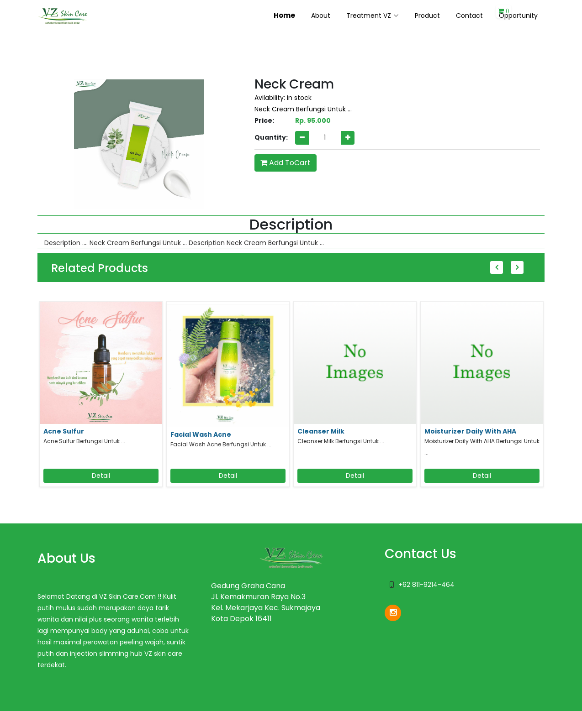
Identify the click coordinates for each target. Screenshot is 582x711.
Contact (469, 15)
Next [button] (517, 267)
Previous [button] (496, 267)
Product (427, 15)
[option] (101, 397)
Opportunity (518, 15)
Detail (101, 475)
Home (284, 15)
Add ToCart (285, 162)
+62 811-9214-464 (426, 584)
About (320, 15)
